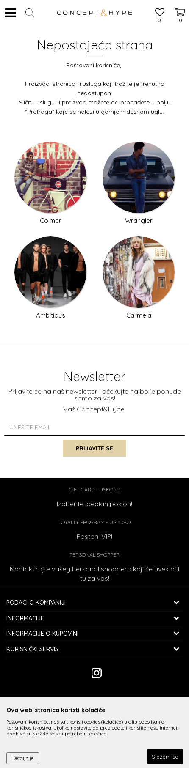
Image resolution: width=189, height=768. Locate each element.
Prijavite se (94, 448)
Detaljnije (22, 758)
